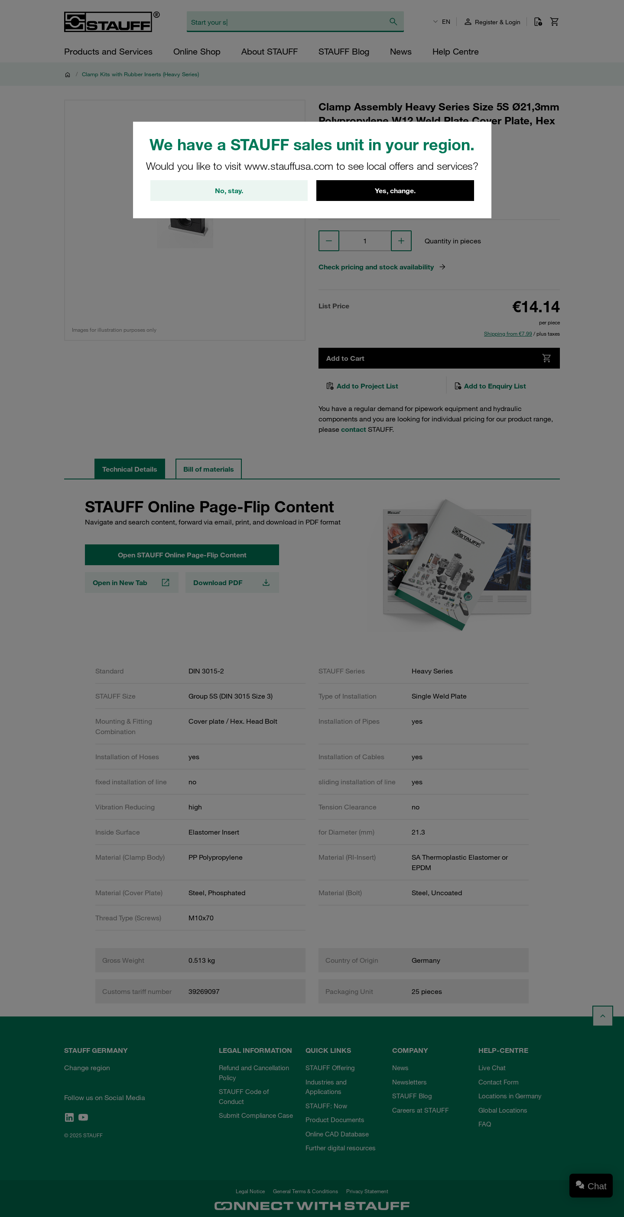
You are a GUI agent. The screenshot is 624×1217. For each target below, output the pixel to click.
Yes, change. (395, 190)
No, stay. (229, 190)
